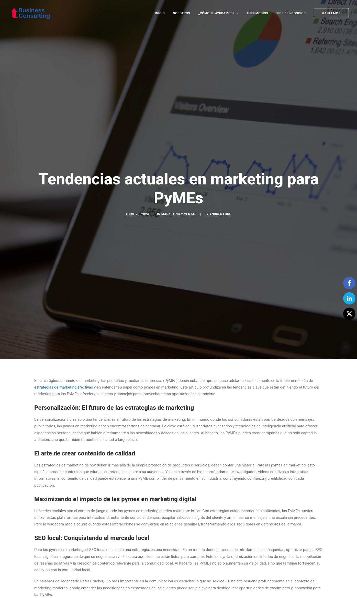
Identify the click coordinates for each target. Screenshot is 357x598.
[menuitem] (162, 13)
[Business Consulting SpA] (28, 13)
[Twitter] (349, 314)
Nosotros (181, 13)
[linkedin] (349, 298)
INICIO (160, 13)
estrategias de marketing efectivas (63, 346)
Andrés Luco (220, 193)
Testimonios (257, 13)
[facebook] (349, 283)
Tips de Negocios (291, 13)
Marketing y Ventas (178, 193)
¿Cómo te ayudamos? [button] (218, 13)
